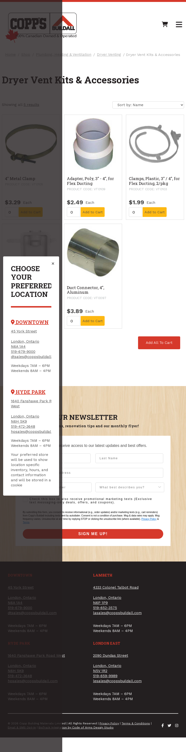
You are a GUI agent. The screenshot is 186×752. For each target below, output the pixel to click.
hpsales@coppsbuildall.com (42, 429)
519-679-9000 (29, 354)
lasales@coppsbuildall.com (121, 359)
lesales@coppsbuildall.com (121, 429)
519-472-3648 (29, 424)
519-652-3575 (109, 354)
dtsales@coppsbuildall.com (41, 359)
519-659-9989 (109, 424)
